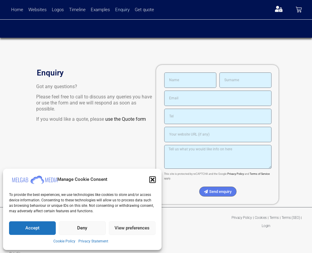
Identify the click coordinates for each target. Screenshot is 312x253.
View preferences (132, 228)
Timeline (77, 9)
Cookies (261, 218)
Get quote (144, 9)
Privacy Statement (93, 241)
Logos (58, 9)
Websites (37, 9)
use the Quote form (120, 119)
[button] (153, 180)
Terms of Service (265, 173)
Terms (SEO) (291, 218)
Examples (100, 9)
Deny (82, 228)
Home (17, 9)
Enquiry (122, 9)
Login (266, 226)
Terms (274, 218)
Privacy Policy (240, 173)
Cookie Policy (64, 241)
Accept (32, 228)
